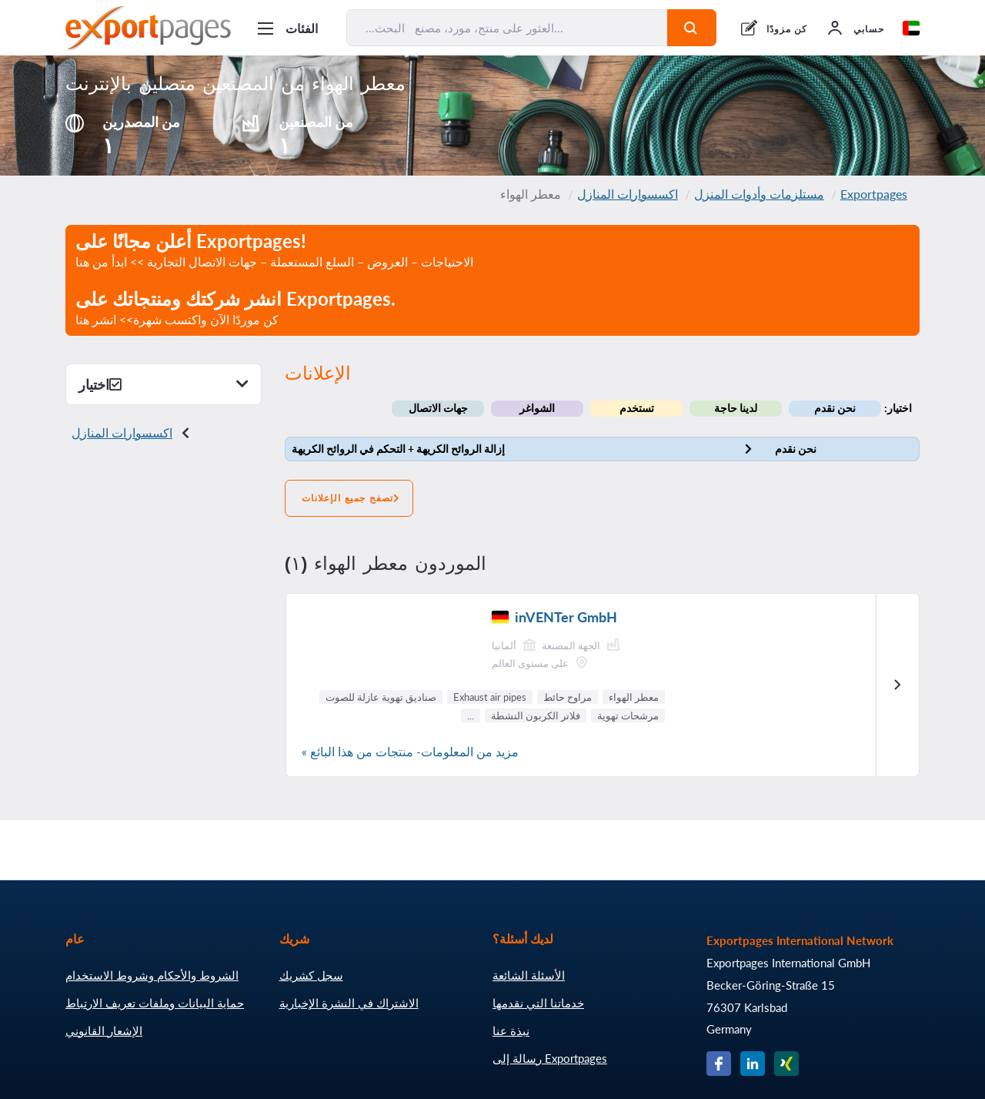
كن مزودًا (786, 29)
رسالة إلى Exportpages (549, 1058)
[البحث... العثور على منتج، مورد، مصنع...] (507, 27)
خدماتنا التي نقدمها (538, 1003)
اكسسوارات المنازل (627, 193)
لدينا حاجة (735, 407)
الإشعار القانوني (103, 1030)
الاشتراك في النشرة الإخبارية (349, 1003)
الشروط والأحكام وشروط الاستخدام (152, 975)
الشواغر (537, 407)
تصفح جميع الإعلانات (349, 498)
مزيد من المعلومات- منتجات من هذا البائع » (410, 751)
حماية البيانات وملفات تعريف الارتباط (154, 1003)
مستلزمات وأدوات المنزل (759, 193)
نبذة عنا (510, 1030)
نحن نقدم (835, 407)
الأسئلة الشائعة (528, 975)
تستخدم (636, 407)
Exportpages (873, 193)
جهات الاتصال (438, 407)
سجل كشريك (311, 975)
